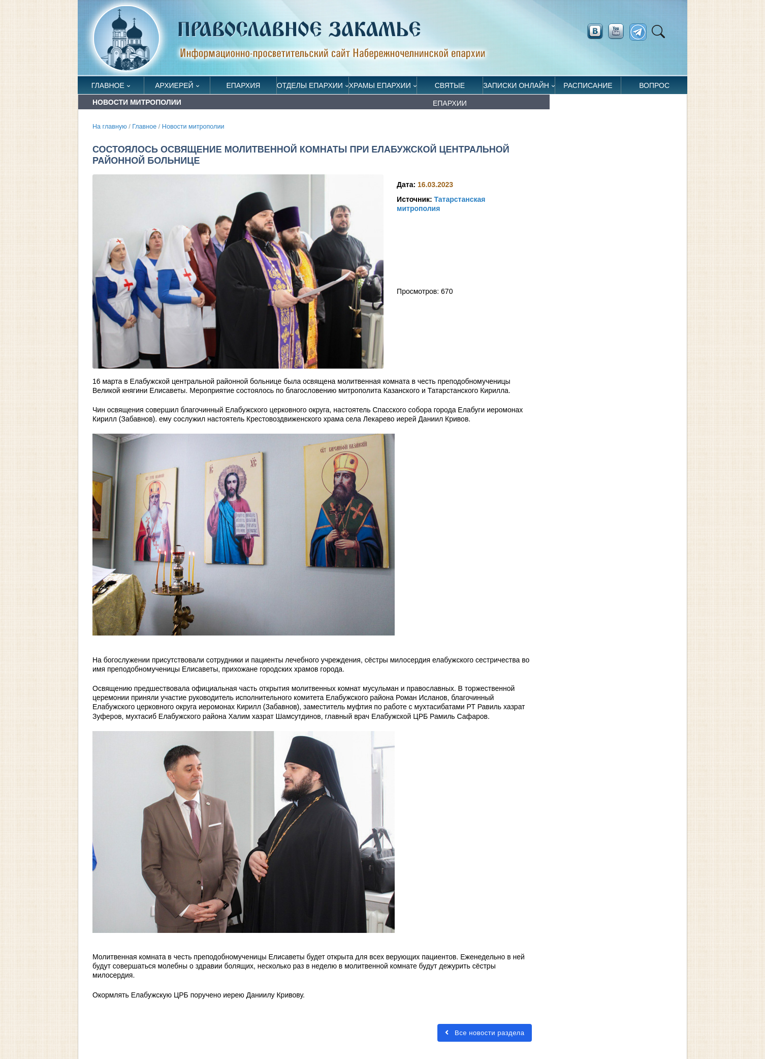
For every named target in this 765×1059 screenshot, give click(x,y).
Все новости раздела (484, 1033)
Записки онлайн (516, 85)
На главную (109, 126)
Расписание (587, 85)
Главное (107, 85)
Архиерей (174, 85)
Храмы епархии (380, 85)
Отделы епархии (310, 85)
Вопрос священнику (654, 87)
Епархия (243, 85)
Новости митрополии (193, 126)
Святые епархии (450, 87)
